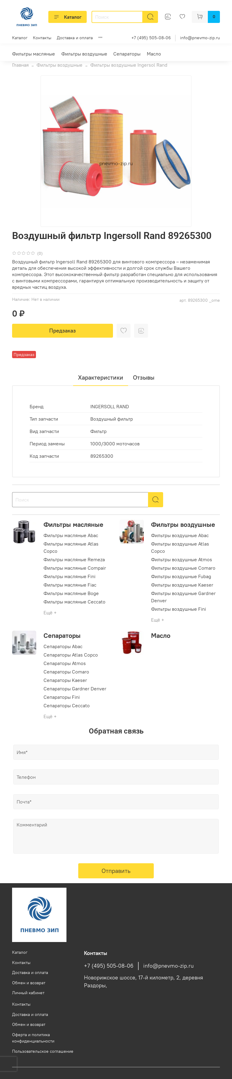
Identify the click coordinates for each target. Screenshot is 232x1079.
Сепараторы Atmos (65, 663)
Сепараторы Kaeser (65, 680)
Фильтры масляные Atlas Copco (71, 547)
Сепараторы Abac (63, 646)
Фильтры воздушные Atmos (181, 559)
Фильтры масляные (33, 54)
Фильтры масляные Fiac (70, 585)
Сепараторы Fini (62, 697)
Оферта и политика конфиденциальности (33, 1038)
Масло (154, 54)
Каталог (67, 17)
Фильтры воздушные (84, 54)
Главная (20, 65)
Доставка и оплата (75, 37)
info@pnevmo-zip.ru (200, 37)
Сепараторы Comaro (66, 672)
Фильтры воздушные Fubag (181, 576)
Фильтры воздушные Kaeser (182, 585)
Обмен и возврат (28, 982)
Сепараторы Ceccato (67, 705)
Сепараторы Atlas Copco (71, 655)
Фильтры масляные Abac (71, 535)
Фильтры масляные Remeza (74, 559)
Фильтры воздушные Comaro (183, 568)
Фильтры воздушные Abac (180, 535)
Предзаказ (62, 330)
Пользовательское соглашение (42, 1051)
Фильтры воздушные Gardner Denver (183, 596)
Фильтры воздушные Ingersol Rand (128, 65)
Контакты (42, 37)
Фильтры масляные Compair (75, 568)
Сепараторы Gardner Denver (75, 689)
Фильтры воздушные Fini (178, 609)
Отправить (116, 870)
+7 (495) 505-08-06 (151, 37)
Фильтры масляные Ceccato (74, 602)
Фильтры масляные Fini (69, 576)
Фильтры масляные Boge (71, 593)
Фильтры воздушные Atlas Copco (180, 547)
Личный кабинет (28, 992)
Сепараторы (126, 54)
